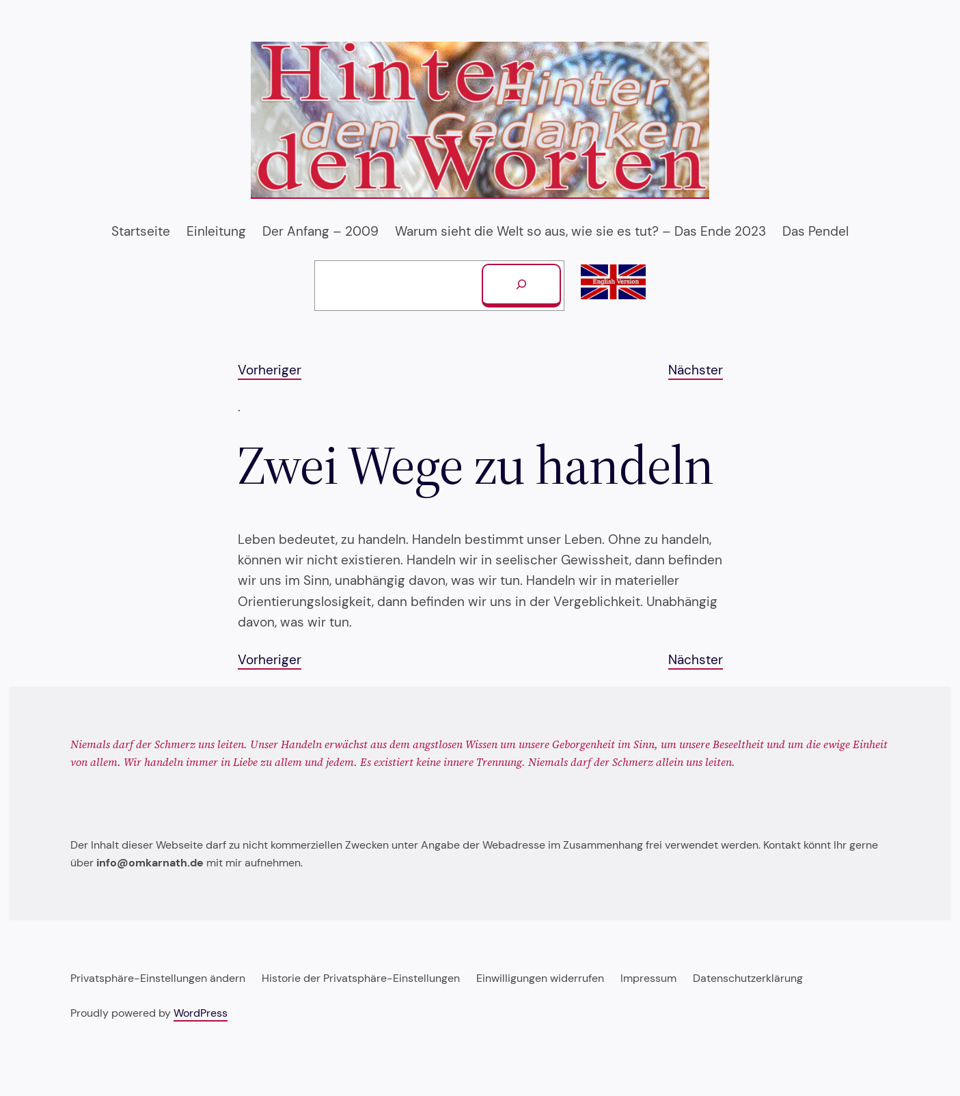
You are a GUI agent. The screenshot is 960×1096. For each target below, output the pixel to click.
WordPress (201, 1013)
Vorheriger (269, 370)
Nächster (695, 370)
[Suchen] (521, 285)
